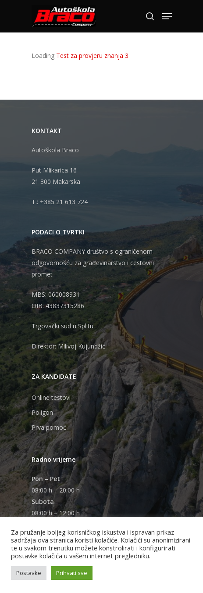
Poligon (42, 412)
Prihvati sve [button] (71, 573)
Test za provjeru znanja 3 (92, 55)
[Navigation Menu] (167, 16)
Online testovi (51, 397)
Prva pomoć (49, 427)
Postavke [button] (28, 573)
